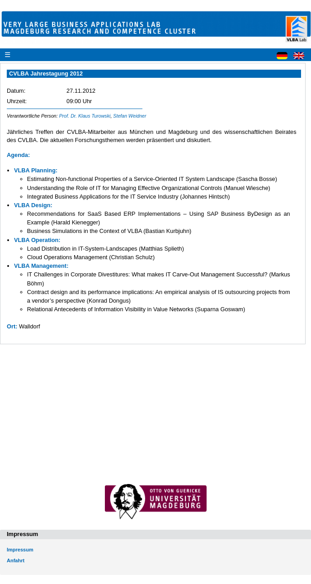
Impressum (20, 549)
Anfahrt (15, 560)
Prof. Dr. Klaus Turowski (85, 116)
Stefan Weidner (129, 116)
